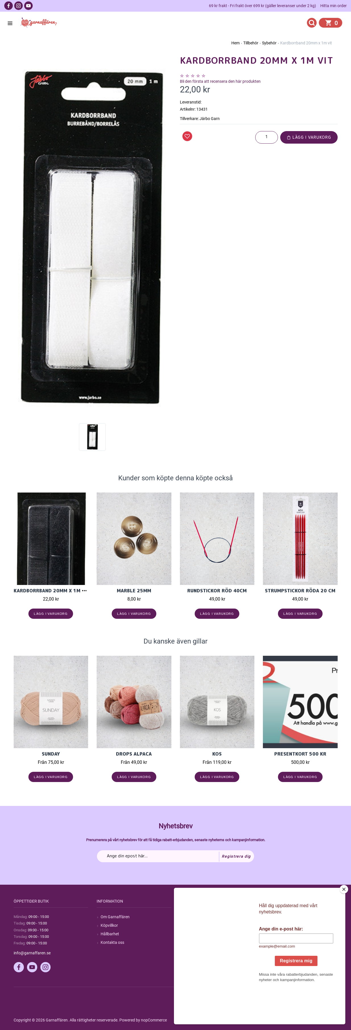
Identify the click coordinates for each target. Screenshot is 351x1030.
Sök (187, 917)
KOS (217, 754)
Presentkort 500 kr (300, 754)
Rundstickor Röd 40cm (217, 591)
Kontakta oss (112, 942)
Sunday (51, 754)
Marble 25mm (134, 591)
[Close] (344, 925)
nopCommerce (154, 1020)
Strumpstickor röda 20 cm (300, 591)
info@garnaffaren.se (32, 953)
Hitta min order (333, 5)
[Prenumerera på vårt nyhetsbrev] (175, 856)
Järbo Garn (210, 118)
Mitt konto (276, 917)
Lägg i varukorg (309, 137)
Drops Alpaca (134, 754)
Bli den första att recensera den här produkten (220, 81)
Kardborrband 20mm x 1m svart (55, 591)
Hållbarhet (110, 934)
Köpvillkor (109, 925)
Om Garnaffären (115, 917)
